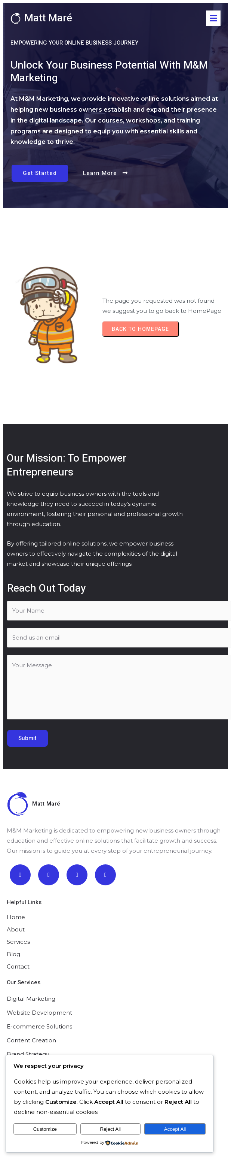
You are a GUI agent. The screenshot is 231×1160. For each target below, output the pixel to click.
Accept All (175, 1129)
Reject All (110, 1129)
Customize (45, 1129)
